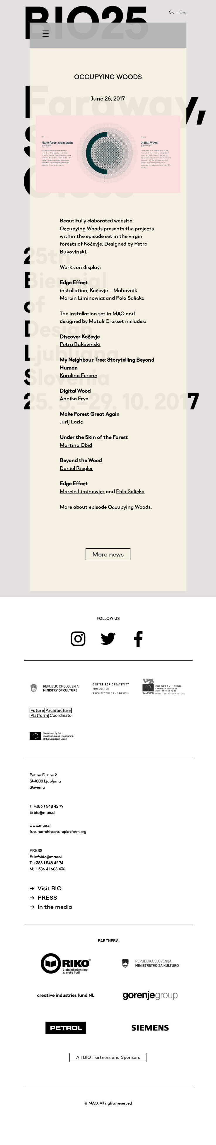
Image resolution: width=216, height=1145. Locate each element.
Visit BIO (50, 888)
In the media (55, 906)
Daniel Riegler (76, 468)
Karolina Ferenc (78, 375)
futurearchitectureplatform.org (58, 831)
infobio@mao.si (48, 856)
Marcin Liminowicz (82, 491)
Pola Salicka (130, 491)
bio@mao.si (44, 812)
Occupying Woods (81, 228)
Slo (171, 12)
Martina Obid (76, 445)
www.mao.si (40, 825)
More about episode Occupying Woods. (106, 507)
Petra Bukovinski (80, 344)
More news (108, 554)
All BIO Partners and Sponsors (108, 1057)
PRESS (47, 897)
